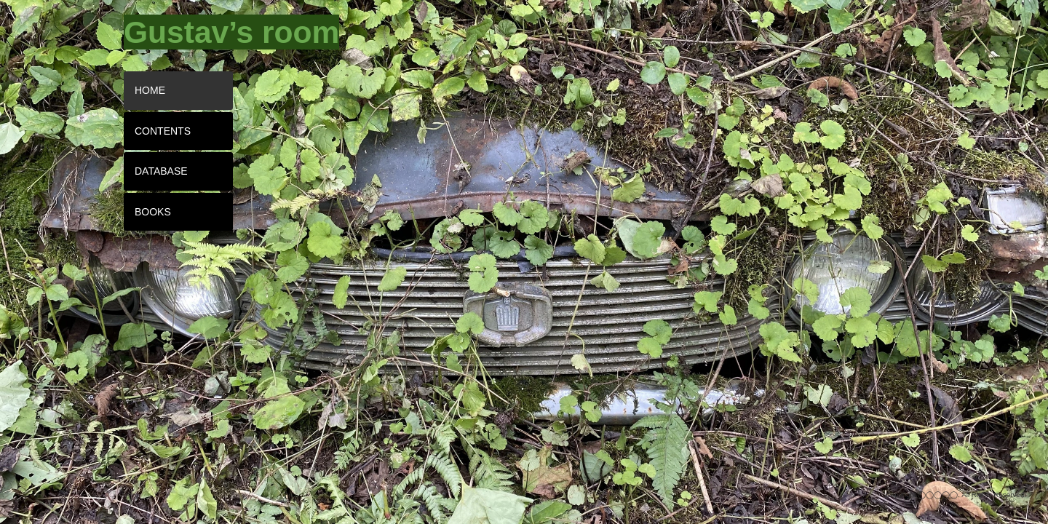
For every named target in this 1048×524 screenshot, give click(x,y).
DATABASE (161, 171)
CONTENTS (163, 131)
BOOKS (153, 212)
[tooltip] (193, 32)
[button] (193, 32)
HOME (150, 90)
